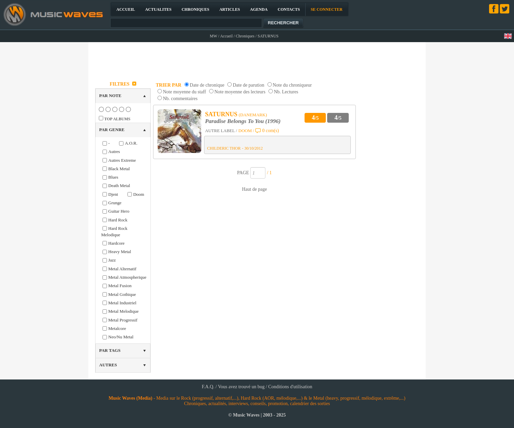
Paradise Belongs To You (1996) (243, 121)
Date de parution (248, 85)
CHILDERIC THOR (223, 148)
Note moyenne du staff (184, 91)
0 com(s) (270, 130)
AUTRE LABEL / (221, 130)
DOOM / (246, 130)
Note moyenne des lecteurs (240, 91)
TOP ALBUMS (117, 119)
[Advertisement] (257, 59)
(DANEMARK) (253, 114)
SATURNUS (221, 114)
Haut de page (254, 189)
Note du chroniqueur (292, 85)
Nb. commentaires (180, 98)
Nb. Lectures (286, 91)
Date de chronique (207, 85)
